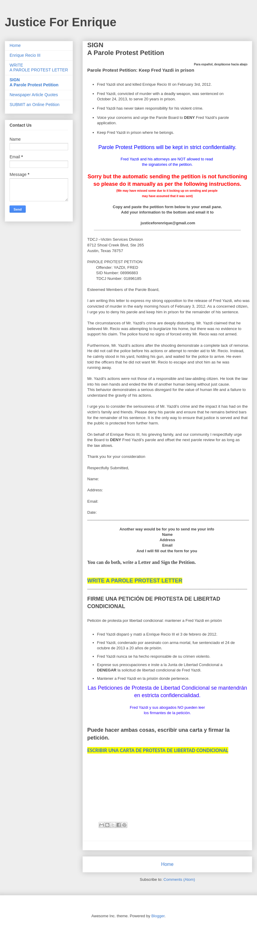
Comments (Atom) (179, 879)
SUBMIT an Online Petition (34, 104)
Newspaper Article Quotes (34, 94)
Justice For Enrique (60, 22)
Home (167, 864)
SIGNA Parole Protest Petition (34, 82)
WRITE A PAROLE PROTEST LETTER (39, 68)
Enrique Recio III (25, 55)
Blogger (157, 916)
